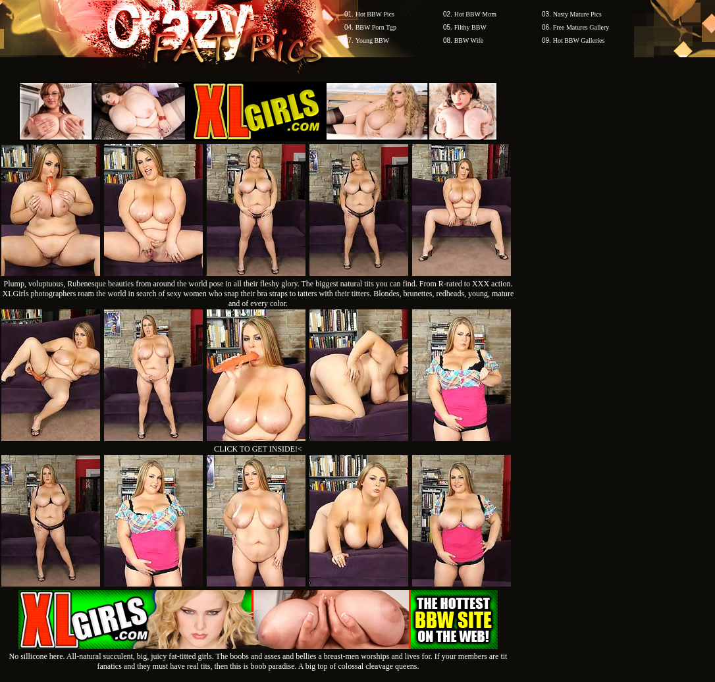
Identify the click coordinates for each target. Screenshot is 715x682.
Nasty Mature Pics (577, 14)
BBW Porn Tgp (376, 27)
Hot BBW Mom (475, 14)
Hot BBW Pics (375, 14)
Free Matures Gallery (581, 27)
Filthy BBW (470, 27)
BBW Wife (469, 40)
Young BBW (373, 40)
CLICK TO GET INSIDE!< (258, 449)
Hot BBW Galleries (579, 40)
